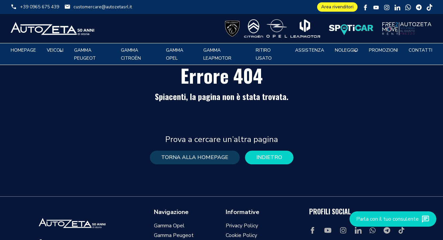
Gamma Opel (169, 225)
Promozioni (383, 50)
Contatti (420, 50)
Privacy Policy (242, 225)
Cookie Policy (241, 235)
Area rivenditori (337, 7)
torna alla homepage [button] (194, 157)
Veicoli (55, 50)
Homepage (23, 50)
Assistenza (309, 50)
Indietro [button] (269, 157)
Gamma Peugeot (174, 235)
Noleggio (346, 50)
